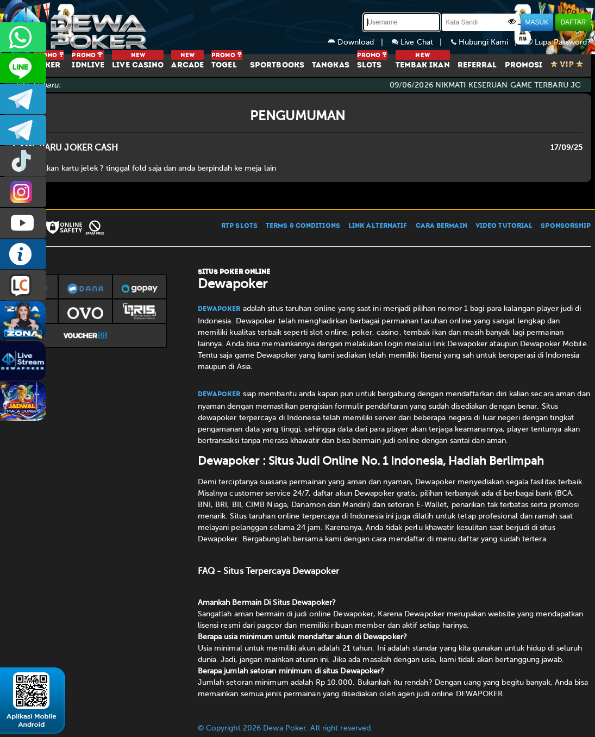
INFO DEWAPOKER (23, 254)
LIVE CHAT (23, 285)
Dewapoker (219, 309)
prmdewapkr (23, 161)
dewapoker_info (23, 130)
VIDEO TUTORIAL (504, 226)
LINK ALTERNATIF (378, 226)
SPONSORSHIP (566, 226)
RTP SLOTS (239, 226)
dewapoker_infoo (23, 99)
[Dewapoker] (77, 27)
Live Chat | (421, 42)
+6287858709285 (23, 37)
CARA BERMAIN (441, 226)
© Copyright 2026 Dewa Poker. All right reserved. (285, 728)
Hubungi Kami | (488, 42)
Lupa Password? (558, 42)
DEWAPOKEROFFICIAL (23, 223)
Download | (360, 42)
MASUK (537, 22)
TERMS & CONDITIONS (303, 226)
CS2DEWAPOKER (23, 68)
